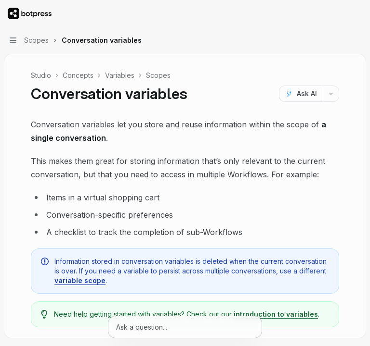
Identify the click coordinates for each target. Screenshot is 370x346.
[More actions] (357, 13)
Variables (119, 75)
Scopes (158, 75)
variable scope (80, 280)
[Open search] (339, 13)
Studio (41, 75)
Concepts (78, 75)
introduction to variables (276, 314)
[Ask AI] (301, 94)
